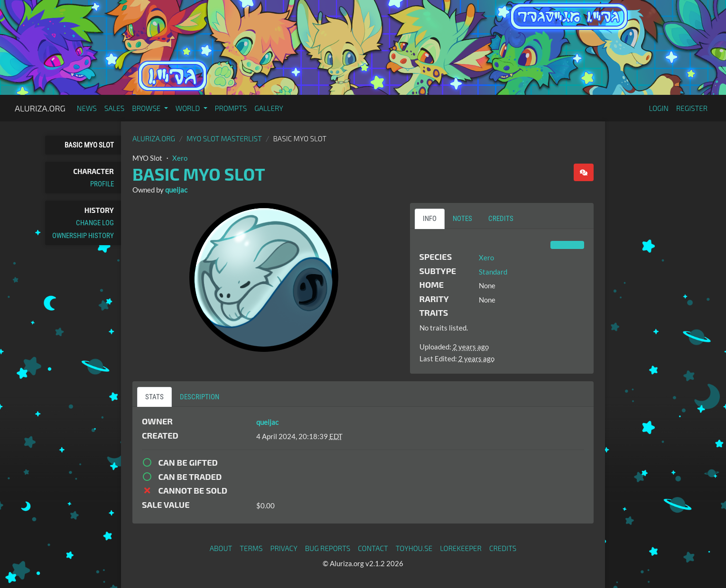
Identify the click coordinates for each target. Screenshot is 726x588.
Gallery (268, 108)
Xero (179, 158)
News (87, 108)
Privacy (284, 548)
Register (691, 108)
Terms (251, 548)
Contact (373, 548)
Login (659, 108)
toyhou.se (414, 548)
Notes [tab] (462, 218)
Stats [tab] (154, 397)
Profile (102, 184)
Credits (503, 548)
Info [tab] (430, 218)
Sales (114, 108)
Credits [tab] (500, 218)
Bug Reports (328, 548)
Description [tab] (199, 397)
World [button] (189, 108)
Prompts (231, 108)
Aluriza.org (40, 108)
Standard (493, 271)
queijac (176, 189)
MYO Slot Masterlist (224, 138)
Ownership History (83, 235)
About (221, 548)
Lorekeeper (461, 548)
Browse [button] (147, 108)
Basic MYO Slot (89, 145)
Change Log (95, 223)
